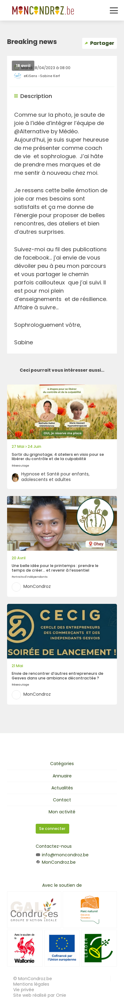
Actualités (62, 788)
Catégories (62, 764)
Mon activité (62, 812)
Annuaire (62, 776)
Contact (62, 800)
